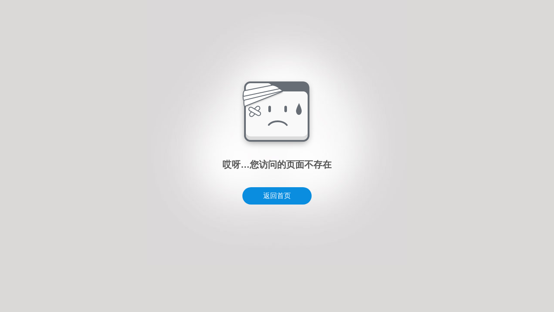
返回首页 (277, 195)
